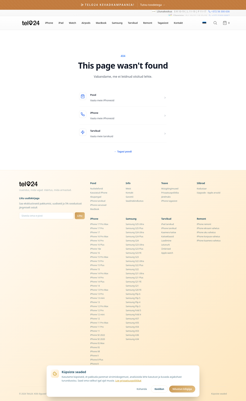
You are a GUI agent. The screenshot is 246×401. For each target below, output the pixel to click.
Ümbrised (166, 248)
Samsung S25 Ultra (135, 224)
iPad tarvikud (167, 224)
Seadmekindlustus (135, 200)
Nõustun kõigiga (182, 389)
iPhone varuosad (98, 205)
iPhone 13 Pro (97, 294)
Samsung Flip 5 (133, 298)
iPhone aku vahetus (206, 232)
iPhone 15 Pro (97, 261)
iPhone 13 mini (97, 298)
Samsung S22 (132, 269)
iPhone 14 (95, 285)
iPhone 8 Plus (96, 359)
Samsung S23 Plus (134, 248)
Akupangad (95, 196)
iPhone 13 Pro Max (99, 289)
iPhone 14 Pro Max (99, 273)
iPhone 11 (95, 330)
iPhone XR (95, 351)
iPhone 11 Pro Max (99, 322)
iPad (60, 22)
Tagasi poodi (123, 151)
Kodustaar (202, 188)
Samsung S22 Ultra (135, 261)
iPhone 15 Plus (97, 265)
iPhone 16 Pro (97, 240)
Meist (128, 188)
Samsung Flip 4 (133, 302)
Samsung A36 (132, 335)
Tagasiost (163, 22)
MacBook (101, 22)
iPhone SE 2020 (97, 339)
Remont (147, 22)
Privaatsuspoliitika (170, 192)
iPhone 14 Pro (97, 277)
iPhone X (94, 355)
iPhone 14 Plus (97, 281)
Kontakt (178, 22)
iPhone (49, 22)
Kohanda (142, 389)
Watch (72, 22)
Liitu (79, 215)
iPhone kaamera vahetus (209, 240)
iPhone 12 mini (97, 314)
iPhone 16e (95, 248)
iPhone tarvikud (97, 200)
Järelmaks (166, 196)
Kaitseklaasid (167, 236)
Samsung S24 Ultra (135, 232)
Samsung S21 (132, 285)
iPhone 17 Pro (97, 228)
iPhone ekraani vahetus (208, 228)
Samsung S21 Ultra (135, 273)
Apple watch (167, 252)
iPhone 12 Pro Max (99, 306)
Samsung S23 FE (133, 252)
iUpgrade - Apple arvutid (208, 192)
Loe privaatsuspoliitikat (128, 380)
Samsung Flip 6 (133, 294)
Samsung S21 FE (133, 281)
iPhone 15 (95, 269)
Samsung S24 (132, 240)
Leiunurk (165, 244)
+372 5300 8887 (219, 12)
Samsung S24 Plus (134, 236)
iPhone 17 (95, 232)
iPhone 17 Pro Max (99, 224)
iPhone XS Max (97, 343)
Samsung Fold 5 (133, 310)
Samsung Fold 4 (133, 314)
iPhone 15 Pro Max (99, 257)
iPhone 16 (95, 252)
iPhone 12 (95, 318)
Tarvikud (133, 22)
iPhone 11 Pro (97, 326)
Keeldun (159, 389)
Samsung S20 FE (133, 289)
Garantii (129, 196)
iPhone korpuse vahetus (208, 236)
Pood (93, 94)
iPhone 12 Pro (97, 310)
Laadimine (166, 240)
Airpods (85, 22)
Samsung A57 (132, 318)
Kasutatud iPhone (98, 192)
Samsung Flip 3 (133, 306)
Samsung (117, 22)
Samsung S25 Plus (134, 228)
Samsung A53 (132, 330)
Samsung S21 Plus (134, 277)
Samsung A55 (132, 322)
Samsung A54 (132, 326)
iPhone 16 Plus (97, 244)
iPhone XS (95, 347)
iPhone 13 (95, 302)
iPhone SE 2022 (97, 335)
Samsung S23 (132, 257)
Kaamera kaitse (168, 232)
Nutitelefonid (96, 188)
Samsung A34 (132, 339)
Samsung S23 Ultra (135, 244)
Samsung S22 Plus (134, 265)
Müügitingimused (169, 188)
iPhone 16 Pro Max (99, 236)
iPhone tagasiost (169, 200)
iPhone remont (204, 224)
